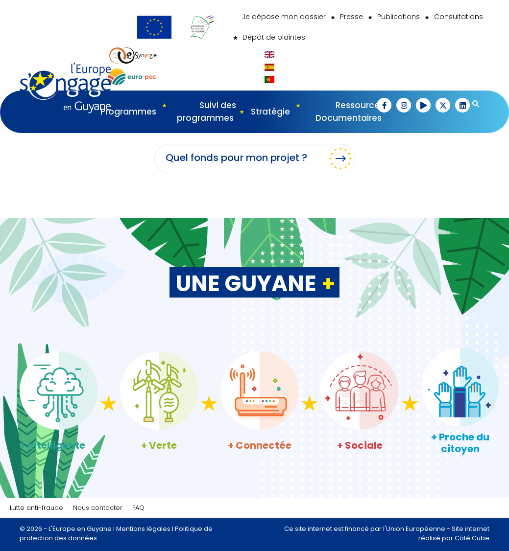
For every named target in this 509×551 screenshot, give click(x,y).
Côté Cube (472, 538)
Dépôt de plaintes (273, 37)
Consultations (458, 17)
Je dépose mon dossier (284, 17)
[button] (384, 105)
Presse (351, 17)
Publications (398, 17)
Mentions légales (143, 528)
